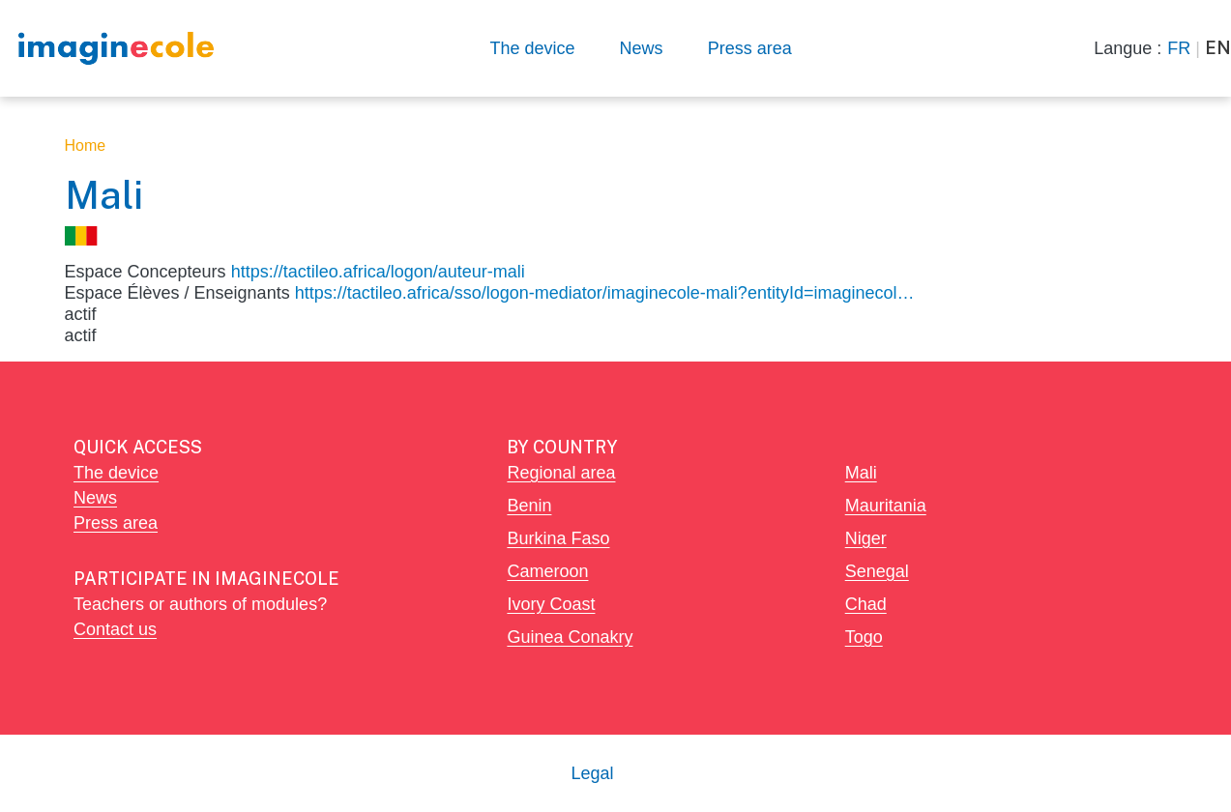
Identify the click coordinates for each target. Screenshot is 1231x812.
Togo (864, 636)
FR (1178, 48)
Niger (866, 538)
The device (532, 48)
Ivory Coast (551, 604)
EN (1218, 48)
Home (85, 145)
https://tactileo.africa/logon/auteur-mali (378, 271)
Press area (750, 48)
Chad (866, 604)
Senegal (877, 571)
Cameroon (547, 571)
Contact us (115, 629)
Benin (529, 505)
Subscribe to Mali (72, 354)
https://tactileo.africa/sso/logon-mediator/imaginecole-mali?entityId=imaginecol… (605, 292)
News (641, 48)
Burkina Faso (558, 538)
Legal (592, 773)
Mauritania (885, 505)
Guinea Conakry (569, 636)
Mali (861, 472)
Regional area (561, 472)
